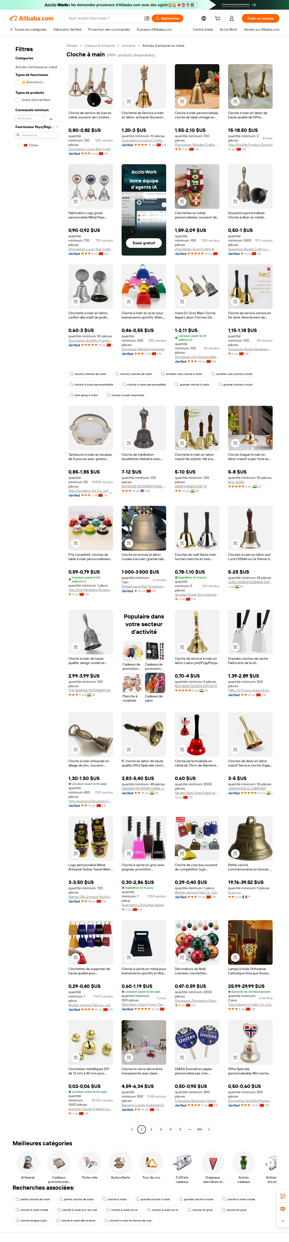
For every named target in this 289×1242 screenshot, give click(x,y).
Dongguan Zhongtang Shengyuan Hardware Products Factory (197, 1001)
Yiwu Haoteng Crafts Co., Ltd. (250, 1004)
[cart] (218, 19)
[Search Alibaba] (104, 18)
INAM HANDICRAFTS (191, 486)
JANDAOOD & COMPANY (247, 788)
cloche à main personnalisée (91, 385)
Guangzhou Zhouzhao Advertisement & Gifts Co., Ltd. (144, 905)
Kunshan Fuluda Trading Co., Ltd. (90, 1109)
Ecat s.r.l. (234, 892)
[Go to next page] (209, 1129)
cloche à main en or (122, 1210)
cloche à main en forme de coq (128, 1220)
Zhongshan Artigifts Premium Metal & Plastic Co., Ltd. (90, 340)
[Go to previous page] (132, 1129)
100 (199, 1129)
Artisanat (128, 46)
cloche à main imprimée (125, 395)
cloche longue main (31, 1220)
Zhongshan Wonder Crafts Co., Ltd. (197, 145)
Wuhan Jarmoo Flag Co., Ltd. (196, 892)
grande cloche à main (192, 385)
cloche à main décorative (75, 1220)
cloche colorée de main (88, 374)
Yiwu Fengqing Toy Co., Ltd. (88, 491)
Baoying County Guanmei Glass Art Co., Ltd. (144, 1105)
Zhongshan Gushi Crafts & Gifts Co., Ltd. (197, 249)
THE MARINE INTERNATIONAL (90, 690)
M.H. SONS (236, 482)
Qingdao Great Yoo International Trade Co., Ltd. (197, 595)
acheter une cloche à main (181, 374)
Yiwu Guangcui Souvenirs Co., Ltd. (90, 801)
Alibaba (71, 46)
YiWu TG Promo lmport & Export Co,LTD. (250, 690)
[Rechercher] (167, 18)
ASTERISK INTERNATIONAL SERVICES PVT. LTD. (144, 486)
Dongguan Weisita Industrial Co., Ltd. (144, 349)
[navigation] (37, 588)
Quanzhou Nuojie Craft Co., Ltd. (250, 249)
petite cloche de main (33, 1199)
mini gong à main (84, 395)
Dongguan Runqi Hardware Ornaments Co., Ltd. (250, 349)
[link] (282, 1196)
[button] (147, 18)
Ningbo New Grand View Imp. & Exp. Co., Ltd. (197, 793)
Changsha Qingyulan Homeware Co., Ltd (197, 1101)
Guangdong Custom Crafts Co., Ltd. (144, 140)
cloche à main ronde (239, 1199)
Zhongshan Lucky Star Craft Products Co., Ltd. (90, 149)
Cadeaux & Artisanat (100, 46)
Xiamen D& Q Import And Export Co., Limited (90, 897)
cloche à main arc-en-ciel (77, 1210)
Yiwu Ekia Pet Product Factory (250, 145)
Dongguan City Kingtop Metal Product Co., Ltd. (197, 357)
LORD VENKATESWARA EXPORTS (250, 582)
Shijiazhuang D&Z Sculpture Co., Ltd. (144, 586)
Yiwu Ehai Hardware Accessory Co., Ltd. (90, 590)
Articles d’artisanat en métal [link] (163, 46)
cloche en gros (200, 1210)
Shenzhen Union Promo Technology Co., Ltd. (144, 1004)
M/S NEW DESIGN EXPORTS (196, 686)
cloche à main (115, 1199)
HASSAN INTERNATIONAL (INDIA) (144, 788)
